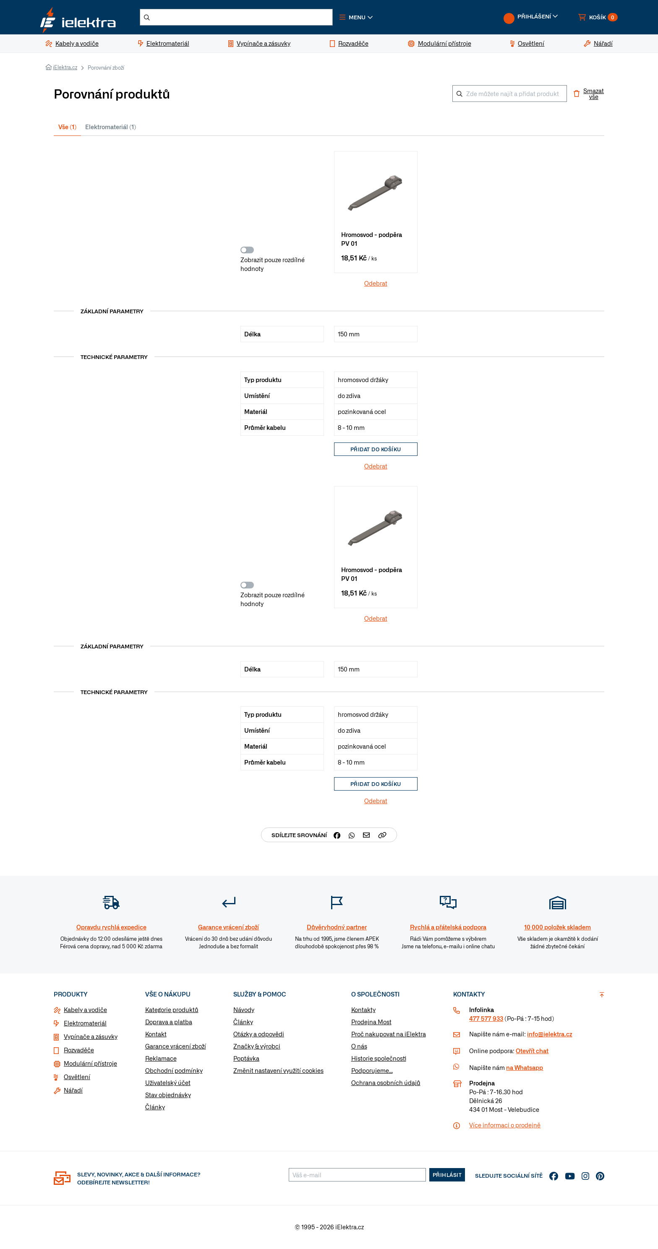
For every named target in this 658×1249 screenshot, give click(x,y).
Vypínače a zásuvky (91, 1037)
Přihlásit (447, 1176)
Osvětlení (77, 1078)
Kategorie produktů (171, 1010)
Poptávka (246, 1059)
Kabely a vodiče (85, 1010)
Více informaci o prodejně (504, 1126)
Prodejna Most (371, 1023)
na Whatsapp (524, 1068)
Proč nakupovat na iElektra (388, 1035)
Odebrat (375, 284)
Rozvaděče (79, 1051)
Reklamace (161, 1059)
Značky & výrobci (256, 1047)
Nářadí (73, 1091)
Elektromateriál (85, 1024)
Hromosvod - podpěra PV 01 (371, 242)
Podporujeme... (372, 1071)
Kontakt (156, 1035)
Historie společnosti (378, 1059)
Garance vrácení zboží (175, 1047)
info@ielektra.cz (549, 1035)
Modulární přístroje (90, 1064)
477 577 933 (486, 1019)
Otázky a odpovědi (258, 1035)
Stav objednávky (168, 1096)
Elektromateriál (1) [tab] (110, 129)
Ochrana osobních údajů (385, 1083)
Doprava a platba (168, 1023)
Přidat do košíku (375, 451)
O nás (359, 1047)
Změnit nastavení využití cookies (278, 1071)
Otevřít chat (532, 1052)
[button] (366, 18)
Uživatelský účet (168, 1083)
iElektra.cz (65, 70)
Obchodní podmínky (174, 1071)
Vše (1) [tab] (67, 129)
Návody (243, 1010)
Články (155, 1108)
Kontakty (363, 1010)
